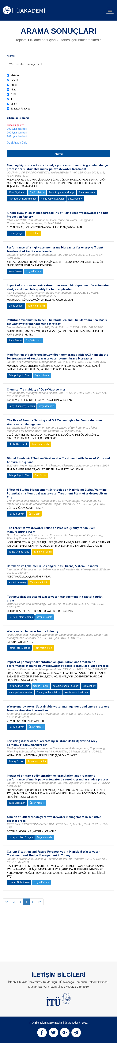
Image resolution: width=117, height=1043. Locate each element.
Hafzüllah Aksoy (17, 582)
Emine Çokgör (16, 233)
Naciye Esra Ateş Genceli (22, 406)
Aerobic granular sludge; (65, 686)
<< (6, 901)
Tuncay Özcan (16, 761)
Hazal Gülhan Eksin (19, 686)
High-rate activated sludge (22, 198)
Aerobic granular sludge (61, 192)
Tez (13, 99)
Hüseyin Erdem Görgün (21, 617)
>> (39, 901)
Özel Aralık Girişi (17, 142)
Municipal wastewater (52, 198)
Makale (15, 75)
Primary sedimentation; (48, 692)
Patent (14, 80)
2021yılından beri (17, 136)
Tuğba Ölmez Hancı (19, 551)
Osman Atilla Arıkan (19, 882)
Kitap (13, 89)
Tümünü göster (15, 125)
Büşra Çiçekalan (17, 192)
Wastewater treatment (77, 692)
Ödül (13, 94)
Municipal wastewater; (20, 692)
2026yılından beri (17, 128)
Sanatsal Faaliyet (20, 108)
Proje (14, 84)
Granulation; (89, 686)
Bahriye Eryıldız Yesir (19, 375)
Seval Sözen (15, 271)
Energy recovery (86, 192)
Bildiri (14, 103)
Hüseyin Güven (16, 513)
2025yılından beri (17, 132)
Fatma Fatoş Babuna (19, 647)
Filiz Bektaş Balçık (18, 444)
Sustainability (75, 198)
